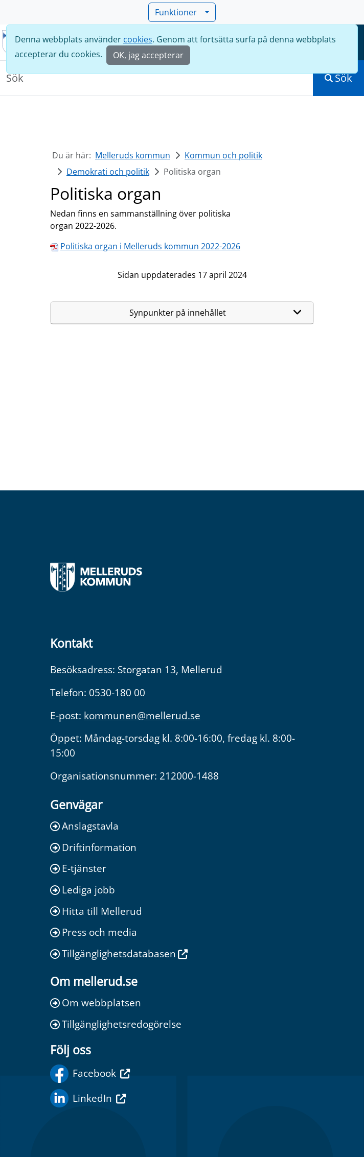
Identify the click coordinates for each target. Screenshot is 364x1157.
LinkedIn (88, 1098)
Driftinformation (93, 847)
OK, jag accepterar (148, 55)
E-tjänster (78, 868)
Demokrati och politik (107, 171)
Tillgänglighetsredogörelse (115, 1024)
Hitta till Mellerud (96, 911)
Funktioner (179, 12)
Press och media (93, 932)
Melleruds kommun (132, 155)
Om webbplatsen (95, 1002)
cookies (137, 39)
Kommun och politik (223, 155)
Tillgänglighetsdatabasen (119, 953)
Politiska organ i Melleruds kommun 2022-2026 (150, 246)
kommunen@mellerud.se (142, 715)
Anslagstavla (84, 826)
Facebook (90, 1074)
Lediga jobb (82, 889)
